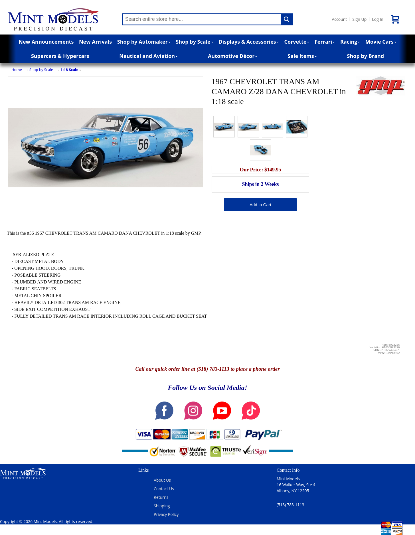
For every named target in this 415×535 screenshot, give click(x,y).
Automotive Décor (232, 55)
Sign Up (359, 19)
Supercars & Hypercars (60, 55)
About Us (162, 480)
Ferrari (325, 41)
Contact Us (164, 488)
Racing (350, 41)
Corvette (296, 41)
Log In (377, 19)
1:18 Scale (69, 69)
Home (16, 69)
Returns (161, 497)
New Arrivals (95, 41)
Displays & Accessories (248, 41)
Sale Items (302, 55)
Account (339, 19)
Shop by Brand (365, 55)
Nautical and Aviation (148, 55)
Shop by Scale (194, 41)
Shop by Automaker (144, 41)
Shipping (162, 505)
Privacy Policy (166, 514)
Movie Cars (380, 41)
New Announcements (46, 41)
